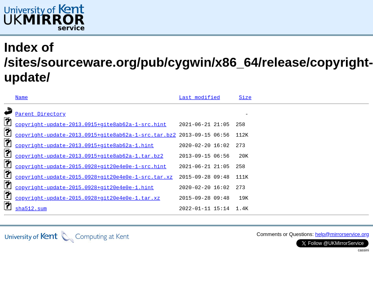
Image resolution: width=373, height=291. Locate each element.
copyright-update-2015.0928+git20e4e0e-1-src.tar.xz (94, 176)
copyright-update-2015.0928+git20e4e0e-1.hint (84, 187)
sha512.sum (31, 208)
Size (245, 97)
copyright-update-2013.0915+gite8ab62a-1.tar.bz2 (89, 155)
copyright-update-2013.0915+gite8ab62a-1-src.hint (90, 124)
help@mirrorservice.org (342, 234)
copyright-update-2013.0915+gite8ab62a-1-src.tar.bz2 (95, 134)
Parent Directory (40, 113)
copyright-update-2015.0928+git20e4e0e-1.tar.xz (87, 197)
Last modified (199, 97)
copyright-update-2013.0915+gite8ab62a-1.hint (84, 145)
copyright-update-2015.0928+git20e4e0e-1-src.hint (90, 166)
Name (21, 97)
